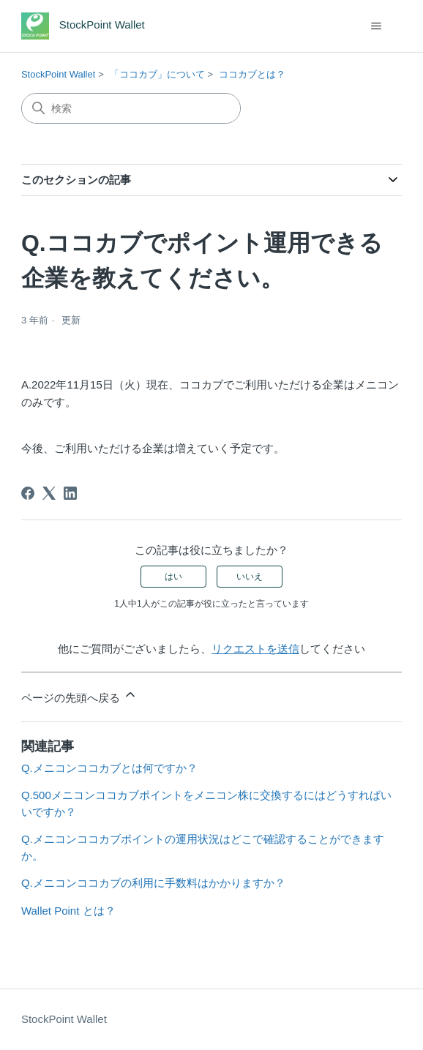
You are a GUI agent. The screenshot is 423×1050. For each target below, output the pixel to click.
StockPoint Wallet (58, 74)
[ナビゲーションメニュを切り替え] (376, 26)
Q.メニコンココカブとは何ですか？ (109, 768)
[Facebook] (27, 493)
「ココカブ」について (157, 74)
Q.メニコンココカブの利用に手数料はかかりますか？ (153, 883)
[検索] (131, 108)
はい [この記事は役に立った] (173, 576)
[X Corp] (49, 493)
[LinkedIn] (70, 493)
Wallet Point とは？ (68, 910)
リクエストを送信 (255, 648)
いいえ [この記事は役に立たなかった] (249, 576)
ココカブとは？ (252, 74)
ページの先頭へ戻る (79, 695)
